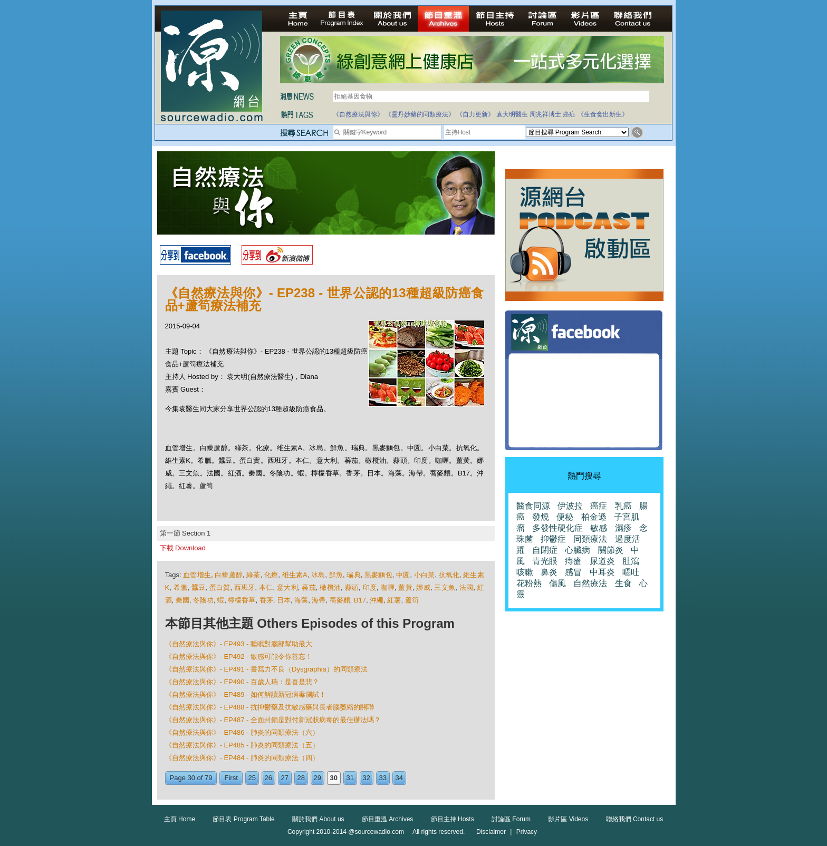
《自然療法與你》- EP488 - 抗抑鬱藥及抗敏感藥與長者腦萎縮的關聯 (269, 707)
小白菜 (424, 575)
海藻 (301, 600)
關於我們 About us (318, 819)
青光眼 (544, 561)
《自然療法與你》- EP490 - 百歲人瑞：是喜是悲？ (242, 682)
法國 (466, 587)
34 (399, 778)
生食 (623, 583)
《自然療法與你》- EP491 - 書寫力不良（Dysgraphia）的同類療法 (266, 669)
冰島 (318, 575)
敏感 (598, 527)
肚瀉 (630, 561)
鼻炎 (549, 572)
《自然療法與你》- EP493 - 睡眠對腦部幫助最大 (239, 644)
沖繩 (376, 600)
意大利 (287, 587)
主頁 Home (179, 819)
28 (301, 778)
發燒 (540, 516)
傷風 (557, 583)
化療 (271, 575)
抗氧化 (449, 575)
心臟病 (577, 550)
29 (317, 778)
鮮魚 (336, 575)
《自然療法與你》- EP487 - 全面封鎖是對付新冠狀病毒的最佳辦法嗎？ (273, 720)
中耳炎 (602, 572)
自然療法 (590, 583)
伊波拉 (570, 505)
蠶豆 (198, 587)
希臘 (181, 587)
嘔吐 (630, 572)
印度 (370, 587)
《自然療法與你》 (358, 114)
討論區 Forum (511, 819)
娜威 (423, 587)
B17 (360, 600)
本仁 (266, 587)
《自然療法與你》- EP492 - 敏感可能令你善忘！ (239, 656)
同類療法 (590, 538)
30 (334, 778)
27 (285, 778)
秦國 (182, 600)
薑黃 (405, 587)
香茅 (266, 600)
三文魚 (444, 587)
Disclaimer (491, 831)
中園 (403, 575)
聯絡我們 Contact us (634, 819)
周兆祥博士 (545, 114)
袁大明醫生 (512, 114)
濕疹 (623, 527)
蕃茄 (309, 587)
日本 (284, 600)
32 (366, 778)
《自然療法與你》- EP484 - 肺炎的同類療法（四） (242, 758)
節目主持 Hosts (452, 819)
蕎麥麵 (340, 600)
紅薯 (394, 600)
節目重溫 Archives (387, 819)
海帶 (318, 600)
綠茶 (253, 575)
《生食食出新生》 (603, 114)
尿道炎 (602, 561)
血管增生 (197, 575)
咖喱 (388, 587)
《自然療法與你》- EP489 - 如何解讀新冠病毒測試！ (245, 694)
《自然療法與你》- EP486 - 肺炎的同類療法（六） (242, 732)
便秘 (564, 516)
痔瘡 (573, 561)
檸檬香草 (241, 600)
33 (383, 778)
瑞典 (353, 575)
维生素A (294, 575)
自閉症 (544, 550)
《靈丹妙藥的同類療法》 (420, 114)
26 (268, 778)
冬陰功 (203, 600)
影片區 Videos (568, 819)
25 (252, 778)
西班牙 (244, 587)
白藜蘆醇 (229, 575)
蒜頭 (352, 587)
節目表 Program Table (243, 819)
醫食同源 (533, 505)
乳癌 (623, 505)
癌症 (569, 114)
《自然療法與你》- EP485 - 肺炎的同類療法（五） (242, 745)
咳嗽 (524, 572)
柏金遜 (594, 516)
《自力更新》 (475, 114)
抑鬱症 (553, 538)
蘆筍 (412, 600)
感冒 (573, 572)
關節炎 (610, 550)
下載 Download (183, 548)
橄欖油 (330, 587)
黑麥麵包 (378, 575)
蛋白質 (219, 587)
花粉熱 (529, 583)
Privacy (526, 831)
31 (350, 778)
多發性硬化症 (557, 527)
